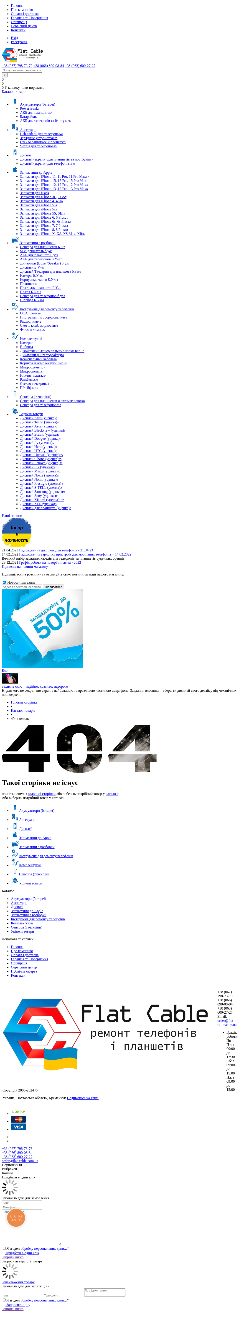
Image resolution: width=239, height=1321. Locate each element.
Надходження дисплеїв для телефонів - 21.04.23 (56, 550)
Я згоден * (37, 1255)
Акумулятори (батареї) (32, 810)
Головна (17, 5)
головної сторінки (42, 794)
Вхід (14, 38)
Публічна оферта (24, 971)
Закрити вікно (12, 1264)
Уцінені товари (26, 883)
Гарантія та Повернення (29, 18)
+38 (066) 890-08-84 (17, 1153)
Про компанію (22, 10)
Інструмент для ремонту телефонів (42, 856)
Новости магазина (19, 582)
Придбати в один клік (20, 1260)
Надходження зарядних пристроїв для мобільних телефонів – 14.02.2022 (75, 554)
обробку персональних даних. (44, 1255)
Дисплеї (21, 829)
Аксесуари (23, 820)
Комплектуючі (26, 865)
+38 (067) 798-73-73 (17, 1149)
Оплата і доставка (25, 14)
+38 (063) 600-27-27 (17, 1157)
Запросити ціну (16, 1313)
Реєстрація (19, 42)
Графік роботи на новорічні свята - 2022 (50, 562)
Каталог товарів (14, 92)
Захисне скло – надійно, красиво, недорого (35, 686)
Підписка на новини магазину (25, 566)
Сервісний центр (24, 26)
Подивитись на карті (83, 1098)
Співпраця (19, 22)
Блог (5, 670)
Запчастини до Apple (31, 838)
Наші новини (12, 516)
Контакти (18, 30)
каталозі (112, 794)
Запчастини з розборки (33, 847)
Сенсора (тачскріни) (31, 874)
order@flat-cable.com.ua (226, 1023)
